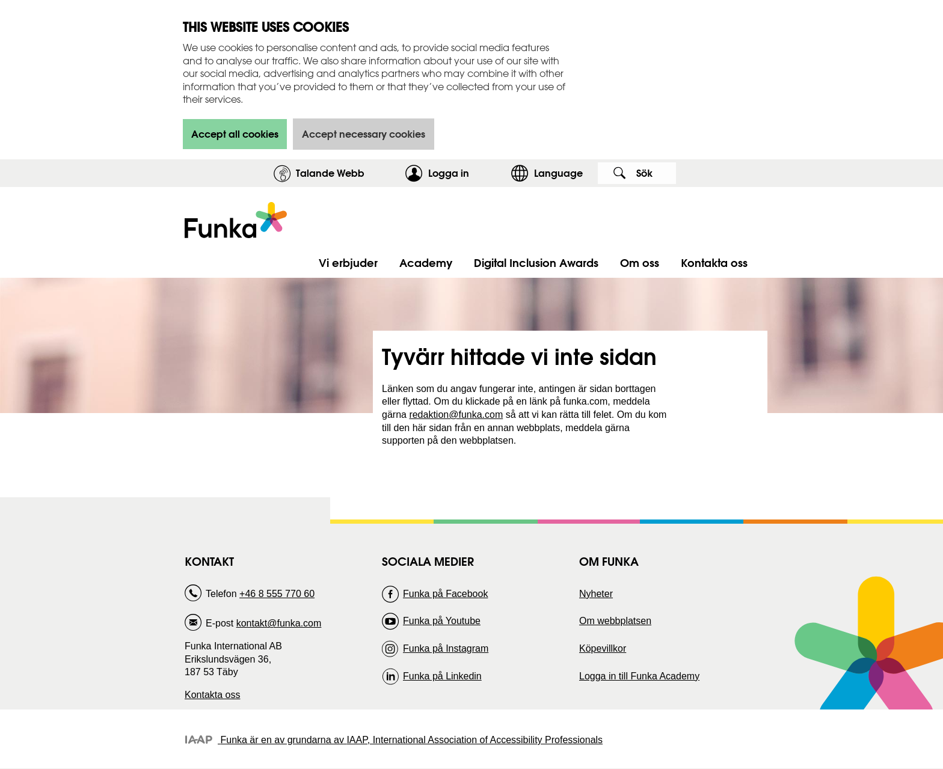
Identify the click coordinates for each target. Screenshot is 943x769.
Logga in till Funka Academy (639, 676)
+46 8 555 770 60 (277, 594)
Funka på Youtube (442, 621)
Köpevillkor (602, 648)
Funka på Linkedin (442, 676)
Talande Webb (330, 173)
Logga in (466, 173)
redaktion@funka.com (456, 414)
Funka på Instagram (445, 648)
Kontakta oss (213, 695)
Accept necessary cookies (363, 133)
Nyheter (596, 594)
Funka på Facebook (445, 594)
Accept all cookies (234, 133)
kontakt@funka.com (279, 623)
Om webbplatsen (615, 621)
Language (558, 173)
